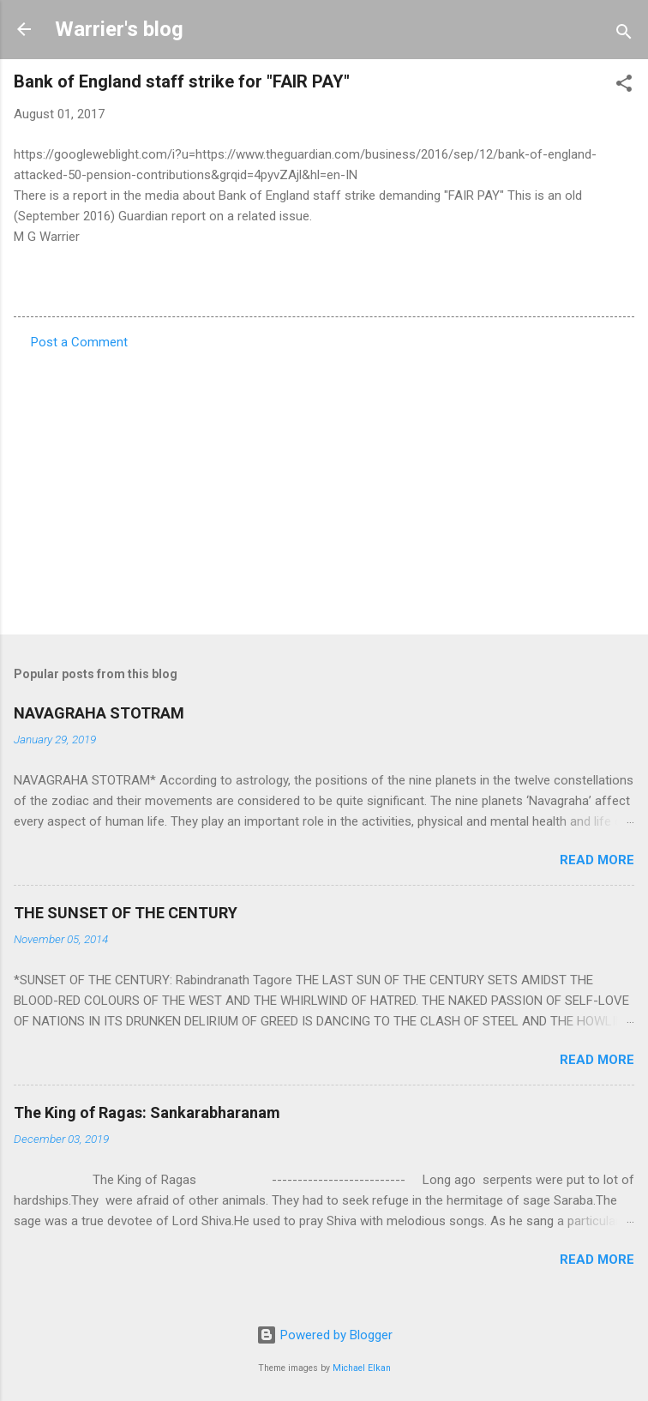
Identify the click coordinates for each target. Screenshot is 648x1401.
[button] (624, 86)
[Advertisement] (324, 487)
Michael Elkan (362, 1368)
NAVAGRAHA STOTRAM (99, 713)
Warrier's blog (119, 29)
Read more (597, 860)
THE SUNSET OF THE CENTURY (125, 913)
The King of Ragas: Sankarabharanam (147, 1112)
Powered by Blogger (324, 1335)
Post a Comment (79, 342)
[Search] (624, 35)
